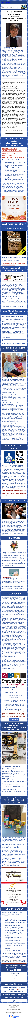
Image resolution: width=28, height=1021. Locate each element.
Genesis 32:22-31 (14, 973)
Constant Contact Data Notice (17, 1010)
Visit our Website (14, 719)
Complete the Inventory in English (10, 86)
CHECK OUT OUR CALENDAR (10, 960)
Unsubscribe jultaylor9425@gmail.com (14, 1009)
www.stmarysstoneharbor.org (14, 997)
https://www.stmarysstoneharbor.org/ (14, 710)
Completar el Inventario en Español (10, 88)
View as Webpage (6, 2)
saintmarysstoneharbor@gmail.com (15, 1012)
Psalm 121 (14, 975)
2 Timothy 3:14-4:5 (14, 977)
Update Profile (8, 1010)
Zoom (17, 989)
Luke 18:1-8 (14, 979)
